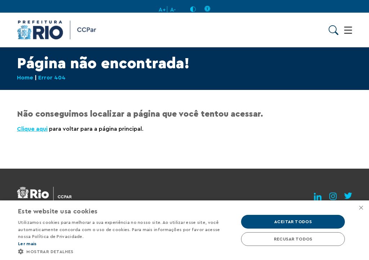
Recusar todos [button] (293, 239)
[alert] (184, 230)
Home (25, 78)
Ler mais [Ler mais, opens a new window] (27, 244)
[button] (125, 251)
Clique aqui (32, 129)
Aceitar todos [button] (293, 222)
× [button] (361, 208)
